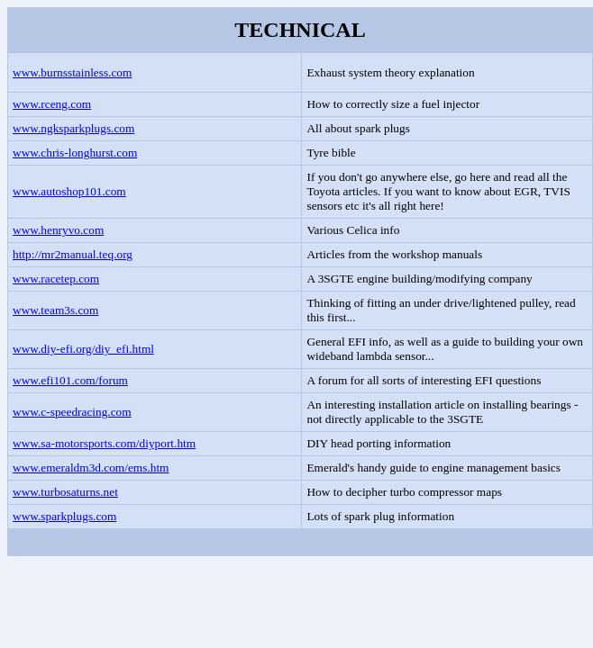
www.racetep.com (56, 278)
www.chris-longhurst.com (75, 152)
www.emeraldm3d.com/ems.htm (91, 467)
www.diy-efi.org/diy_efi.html (83, 349)
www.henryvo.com (58, 230)
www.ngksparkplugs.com (73, 128)
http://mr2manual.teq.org (72, 254)
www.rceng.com (52, 104)
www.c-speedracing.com (72, 411)
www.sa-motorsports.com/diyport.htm (104, 443)
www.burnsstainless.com (72, 72)
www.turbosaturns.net (65, 492)
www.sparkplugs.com (64, 516)
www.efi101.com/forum (70, 380)
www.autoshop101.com (69, 191)
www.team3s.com (55, 310)
